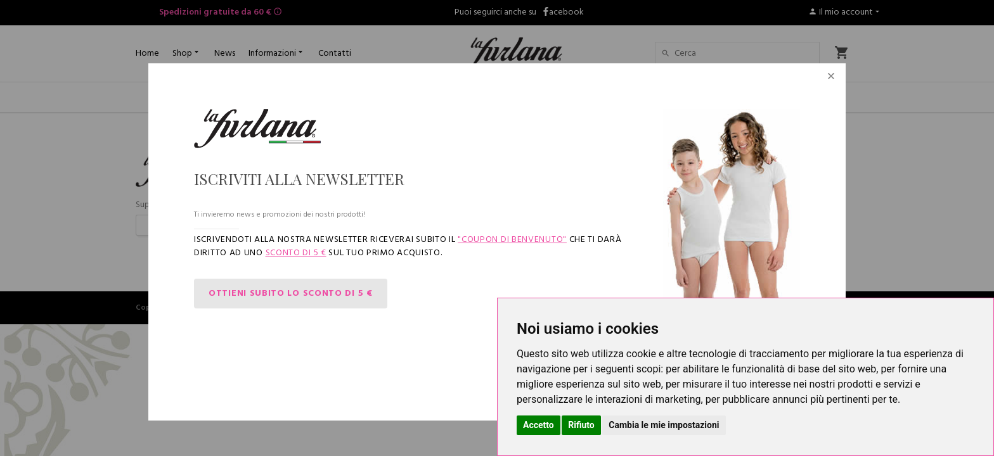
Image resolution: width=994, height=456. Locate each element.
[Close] (831, 77)
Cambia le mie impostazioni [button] (664, 425)
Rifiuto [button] (581, 425)
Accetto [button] (538, 425)
